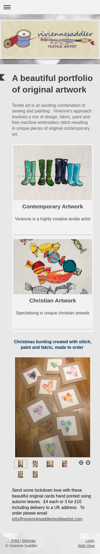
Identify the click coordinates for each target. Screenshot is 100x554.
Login (90, 541)
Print (12, 541)
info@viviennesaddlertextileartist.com (47, 519)
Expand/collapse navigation (50, 7)
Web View (86, 546)
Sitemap (28, 541)
